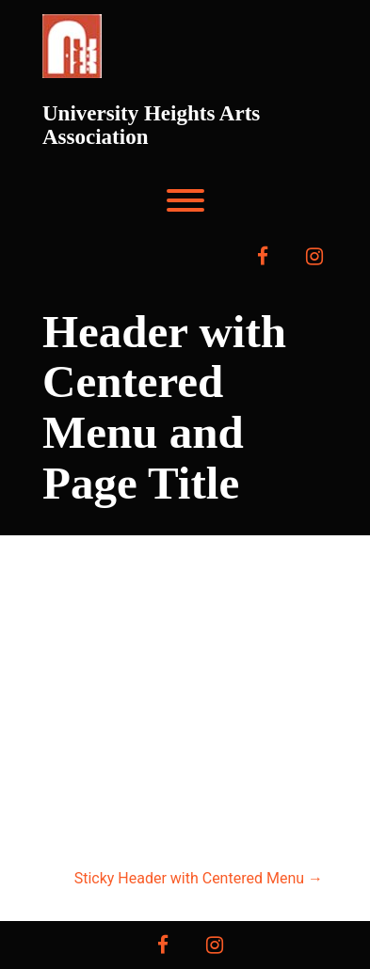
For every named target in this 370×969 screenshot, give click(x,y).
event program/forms (185, 794)
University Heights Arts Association (151, 125)
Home (135, 700)
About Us (223, 700)
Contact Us (185, 841)
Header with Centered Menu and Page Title (164, 408)
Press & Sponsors (185, 747)
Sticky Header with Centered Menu (198, 878)
